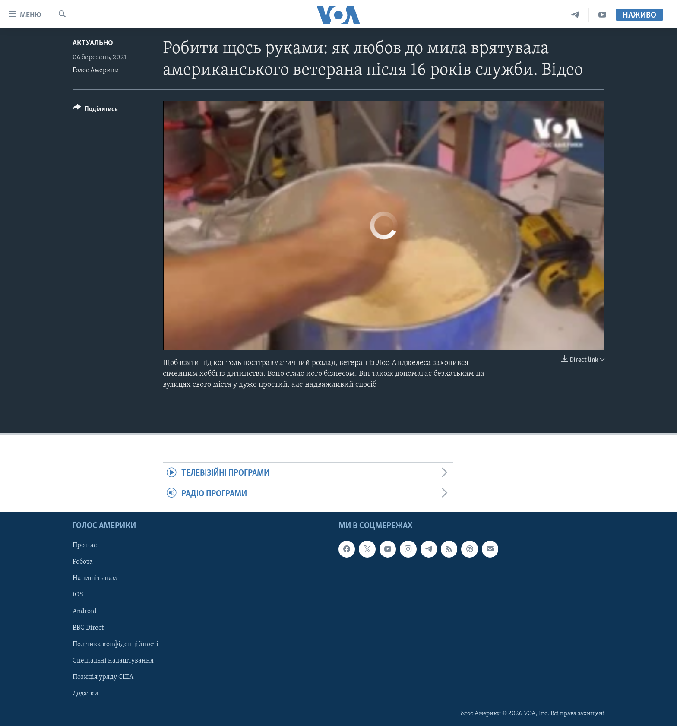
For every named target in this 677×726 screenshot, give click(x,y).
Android (85, 611)
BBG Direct (88, 628)
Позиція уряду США (103, 677)
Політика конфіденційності (115, 644)
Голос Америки (96, 70)
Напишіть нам (95, 578)
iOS (78, 595)
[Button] (95, 110)
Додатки (85, 693)
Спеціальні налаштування (113, 660)
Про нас (85, 545)
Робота (83, 562)
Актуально (93, 43)
